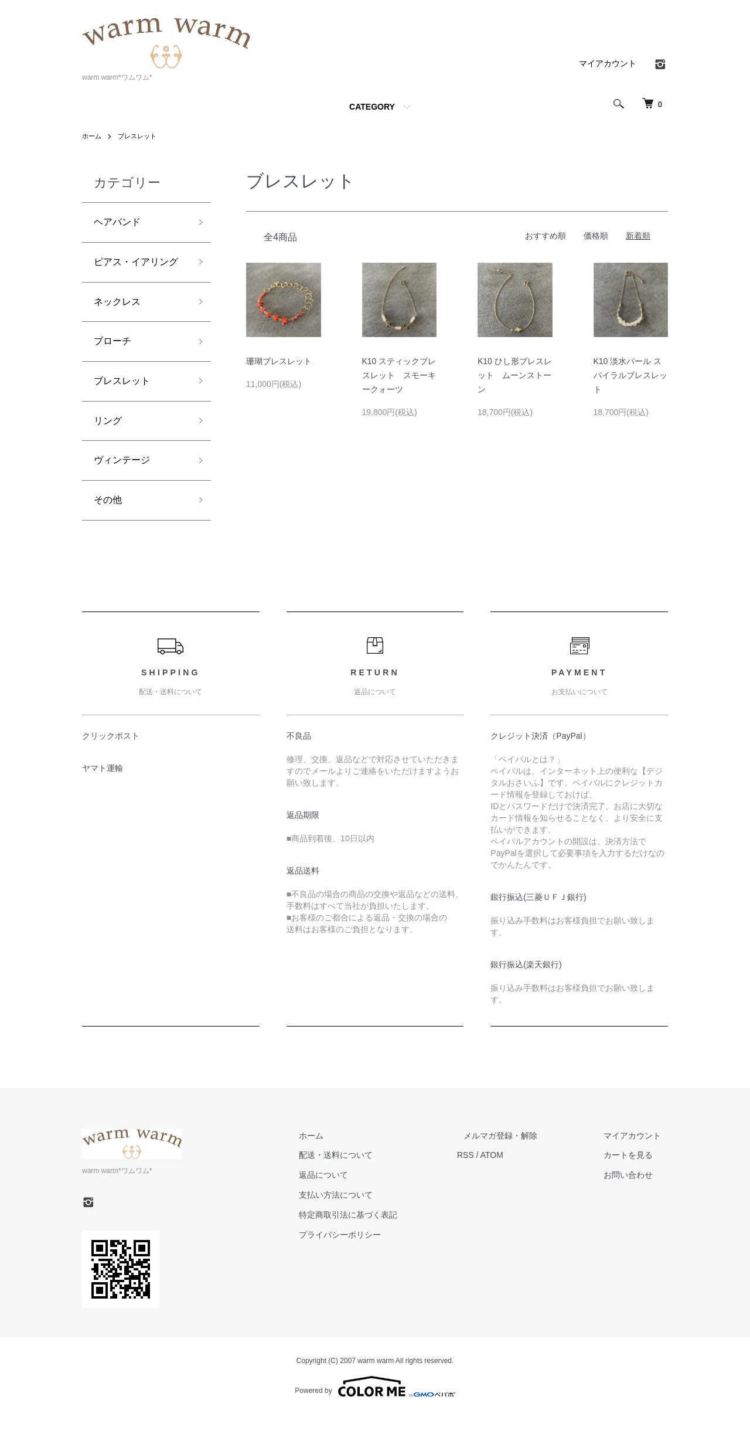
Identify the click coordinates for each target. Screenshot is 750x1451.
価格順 (596, 235)
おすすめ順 (545, 235)
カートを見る (635, 1191)
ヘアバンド (120, 223)
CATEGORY (372, 106)
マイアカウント (607, 63)
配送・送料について (370, 1191)
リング (109, 451)
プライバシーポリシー (374, 1271)
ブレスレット (141, 136)
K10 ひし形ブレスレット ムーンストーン (515, 375)
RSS (492, 1191)
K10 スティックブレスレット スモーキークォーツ (399, 375)
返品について (357, 1211)
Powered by (375, 1422)
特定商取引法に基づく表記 (382, 1251)
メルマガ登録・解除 (521, 1172)
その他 (109, 535)
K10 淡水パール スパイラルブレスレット (630, 375)
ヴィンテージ (125, 493)
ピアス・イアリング (136, 275)
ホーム (92, 136)
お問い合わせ (635, 1211)
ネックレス (120, 325)
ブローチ (115, 367)
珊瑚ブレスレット (279, 361)
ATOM (518, 1191)
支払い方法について (370, 1231)
